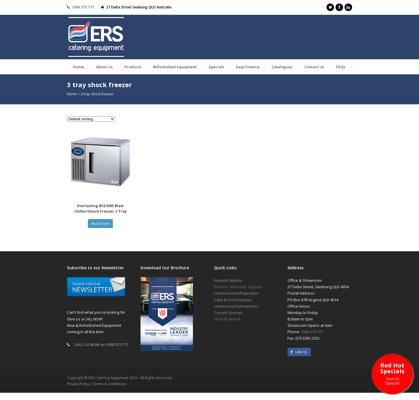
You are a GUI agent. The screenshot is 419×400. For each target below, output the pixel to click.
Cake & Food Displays (233, 299)
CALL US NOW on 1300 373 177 (101, 344)
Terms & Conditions (109, 383)
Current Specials (228, 312)
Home (72, 94)
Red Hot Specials (392, 373)
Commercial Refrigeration (236, 293)
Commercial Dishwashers (236, 306)
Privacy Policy (78, 383)
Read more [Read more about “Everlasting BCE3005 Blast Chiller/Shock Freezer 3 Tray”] (100, 223)
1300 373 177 (83, 7)
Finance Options (228, 280)
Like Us (299, 351)
